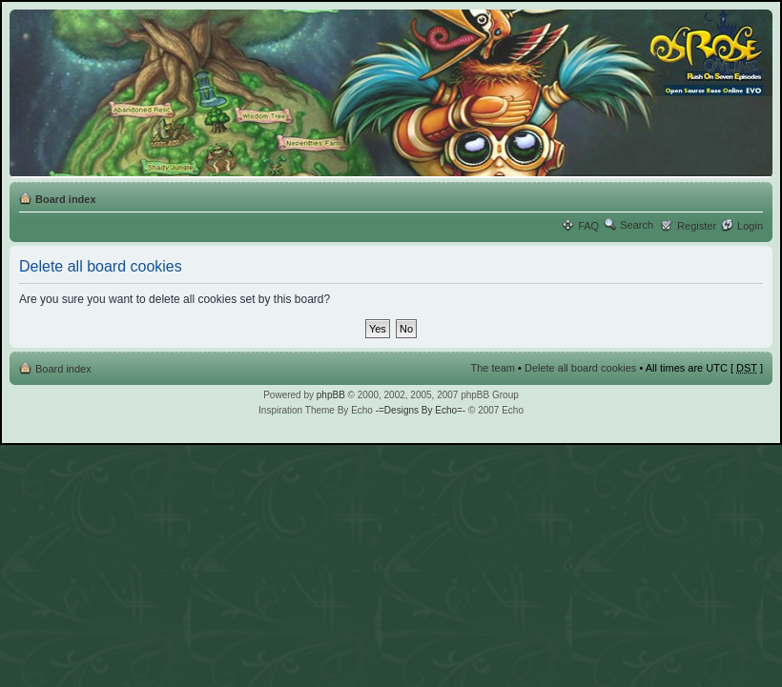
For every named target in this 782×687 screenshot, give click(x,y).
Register (696, 226)
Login (750, 226)
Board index (65, 199)
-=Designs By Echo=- (421, 410)
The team (493, 368)
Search (636, 225)
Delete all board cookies (580, 368)
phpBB (331, 395)
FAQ (588, 226)
